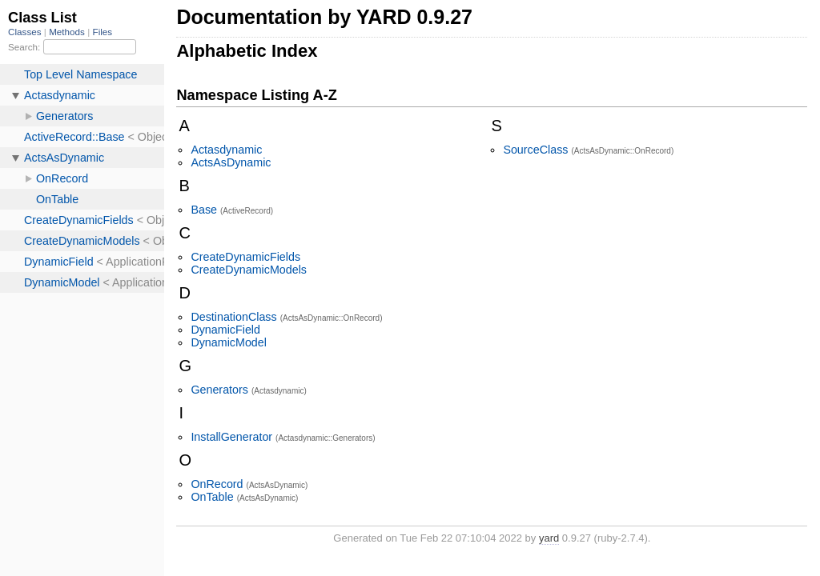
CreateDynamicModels (249, 269)
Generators (219, 389)
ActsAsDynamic (231, 162)
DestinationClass (233, 316)
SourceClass (535, 149)
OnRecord (217, 484)
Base (204, 209)
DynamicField (225, 329)
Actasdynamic (226, 149)
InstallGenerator (231, 436)
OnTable (212, 496)
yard (549, 538)
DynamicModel (229, 342)
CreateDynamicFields (245, 256)
